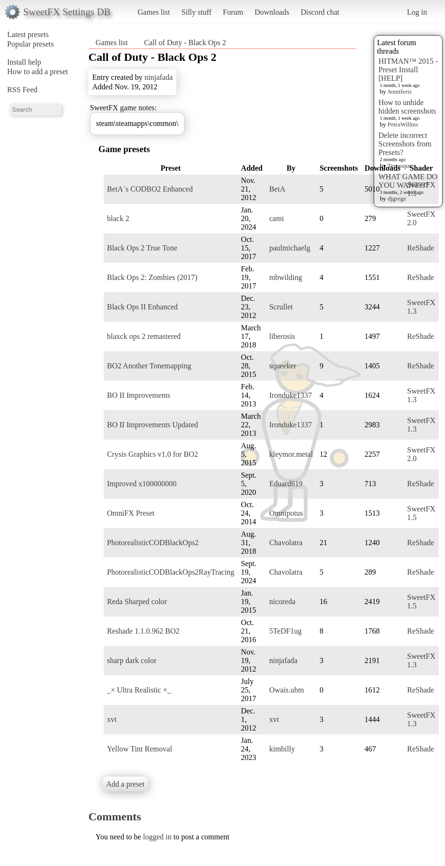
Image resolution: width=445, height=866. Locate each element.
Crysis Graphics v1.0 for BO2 (152, 454)
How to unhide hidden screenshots (407, 106)
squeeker (282, 366)
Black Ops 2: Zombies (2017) (152, 277)
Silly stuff (197, 12)
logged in (157, 837)
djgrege (396, 198)
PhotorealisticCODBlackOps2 (153, 543)
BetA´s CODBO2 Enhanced (150, 189)
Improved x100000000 (141, 484)
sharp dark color (131, 660)
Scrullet (281, 307)
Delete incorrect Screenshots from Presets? (405, 143)
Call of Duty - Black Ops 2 (185, 42)
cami (276, 218)
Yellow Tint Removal (139, 749)
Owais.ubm (286, 690)
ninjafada (159, 77)
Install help (24, 62)
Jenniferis (399, 91)
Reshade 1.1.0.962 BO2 (143, 631)
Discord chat (319, 12)
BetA (277, 189)
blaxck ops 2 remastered (144, 336)
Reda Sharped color (137, 601)
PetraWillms (402, 124)
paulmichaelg (289, 248)
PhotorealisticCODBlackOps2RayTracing (170, 572)
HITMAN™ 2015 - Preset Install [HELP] (408, 69)
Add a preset (125, 784)
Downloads (271, 12)
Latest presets (28, 34)
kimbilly (282, 749)
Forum (233, 12)
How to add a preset (37, 71)
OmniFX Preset (131, 513)
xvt (111, 719)
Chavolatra (285, 543)
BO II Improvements (138, 395)
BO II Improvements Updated (152, 425)
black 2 (118, 218)
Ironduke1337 (290, 395)
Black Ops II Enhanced (142, 307)
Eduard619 (285, 484)
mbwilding (285, 277)
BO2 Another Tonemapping (149, 366)
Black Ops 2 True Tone (142, 248)
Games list (154, 12)
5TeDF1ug (285, 631)
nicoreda (282, 601)
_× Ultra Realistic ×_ (139, 690)
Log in (417, 12)
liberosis (282, 336)
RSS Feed (22, 90)
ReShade (420, 248)
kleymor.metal (291, 454)
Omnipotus (286, 513)
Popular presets (30, 44)
